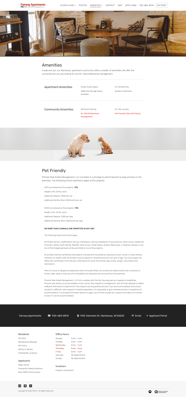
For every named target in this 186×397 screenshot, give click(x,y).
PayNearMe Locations (27, 353)
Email (138, 315)
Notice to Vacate (25, 349)
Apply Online (23, 365)
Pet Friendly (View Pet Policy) (128, 113)
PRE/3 (34, 391)
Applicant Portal (158, 315)
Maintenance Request (27, 342)
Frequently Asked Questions (30, 368)
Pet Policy (22, 345)
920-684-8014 (60, 315)
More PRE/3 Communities (29, 372)
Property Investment (65, 370)
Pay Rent (22, 338)
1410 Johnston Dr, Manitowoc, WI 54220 (102, 315)
